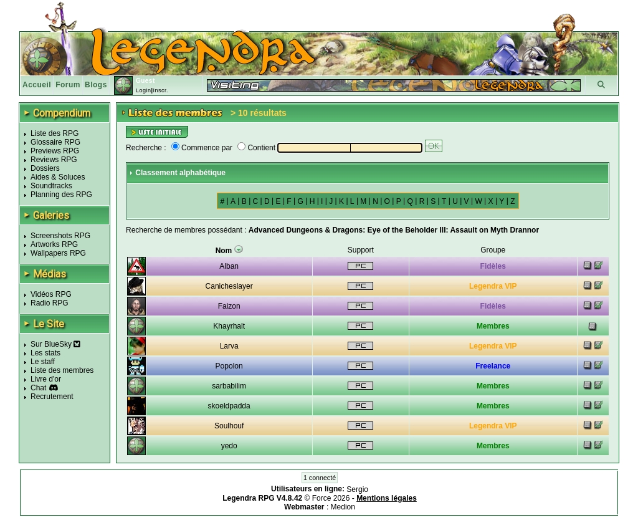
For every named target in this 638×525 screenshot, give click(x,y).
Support (361, 250)
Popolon (229, 366)
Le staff (43, 361)
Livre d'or (46, 379)
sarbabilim (229, 386)
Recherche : (146, 147)
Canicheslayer (229, 286)
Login (143, 90)
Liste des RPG (55, 133)
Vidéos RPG (51, 294)
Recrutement (52, 396)
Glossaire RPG (55, 142)
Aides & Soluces (58, 177)
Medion (343, 507)
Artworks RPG (54, 244)
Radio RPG (50, 303)
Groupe (492, 250)
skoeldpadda (229, 406)
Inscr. (160, 90)
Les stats (45, 353)
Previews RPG (55, 151)
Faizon (229, 306)
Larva (229, 346)
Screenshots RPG (60, 235)
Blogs (96, 84)
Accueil (36, 84)
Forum (67, 84)
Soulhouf (229, 425)
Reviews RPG (54, 159)
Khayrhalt (229, 326)
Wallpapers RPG (58, 253)
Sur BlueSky (55, 344)
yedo (229, 445)
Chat (38, 387)
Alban (229, 266)
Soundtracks (51, 185)
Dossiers (45, 168)
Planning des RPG (61, 194)
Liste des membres (62, 370)
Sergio (357, 489)
